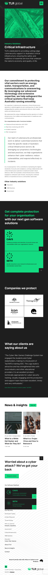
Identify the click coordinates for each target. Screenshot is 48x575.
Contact (7, 552)
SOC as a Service (9, 523)
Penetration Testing (10, 513)
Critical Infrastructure (10, 532)
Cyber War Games (10, 541)
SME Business (11, 188)
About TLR (8, 544)
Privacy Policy (18, 569)
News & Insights (10, 548)
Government (10, 191)
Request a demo (11, 476)
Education (10, 185)
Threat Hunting (9, 520)
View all (33, 405)
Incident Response (10, 517)
